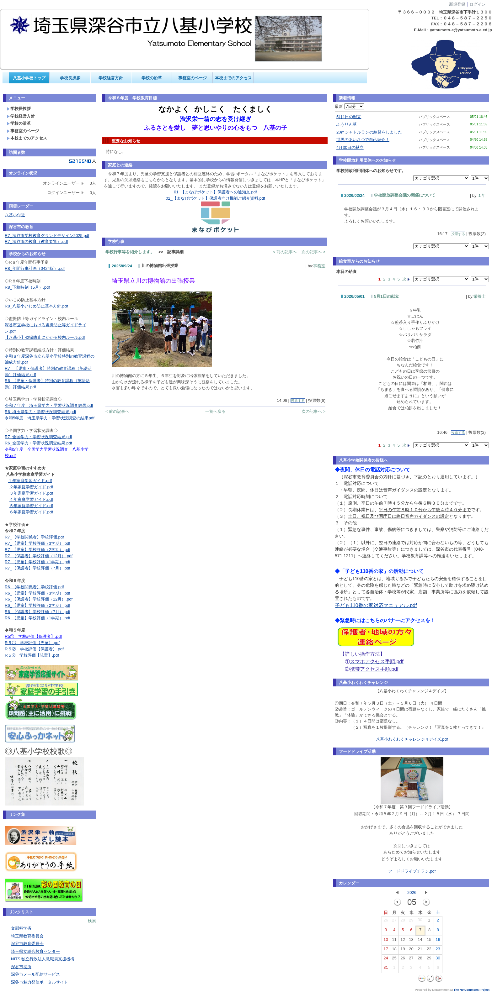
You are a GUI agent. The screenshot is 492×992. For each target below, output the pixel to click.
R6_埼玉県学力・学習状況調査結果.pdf (40, 411)
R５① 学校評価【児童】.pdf (32, 642)
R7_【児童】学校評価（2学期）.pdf (37, 549)
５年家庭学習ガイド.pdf (31, 505)
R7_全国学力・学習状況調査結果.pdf (38, 436)
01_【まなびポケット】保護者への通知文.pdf (215, 192)
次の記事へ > (313, 251)
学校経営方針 (111, 78)
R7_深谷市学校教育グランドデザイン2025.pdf (47, 235)
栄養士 (479, 296)
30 (420, 921)
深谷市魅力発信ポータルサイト (39, 982)
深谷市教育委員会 (27, 943)
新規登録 (457, 4)
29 (411, 921)
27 (394, 921)
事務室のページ (192, 78)
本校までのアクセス (233, 78)
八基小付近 (15, 215)
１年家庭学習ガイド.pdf (30, 480)
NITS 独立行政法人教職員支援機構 (42, 959)
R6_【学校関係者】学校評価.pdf (34, 587)
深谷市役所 (21, 966)
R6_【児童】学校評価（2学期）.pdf (37, 605)
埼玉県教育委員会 (27, 936)
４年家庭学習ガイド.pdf (31, 499)
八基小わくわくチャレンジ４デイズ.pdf (412, 739)
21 (420, 950)
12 (402, 941)
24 (385, 959)
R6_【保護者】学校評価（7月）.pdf (37, 611)
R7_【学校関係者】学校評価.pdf (34, 537)
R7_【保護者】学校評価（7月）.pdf (37, 568)
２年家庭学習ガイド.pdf (31, 487)
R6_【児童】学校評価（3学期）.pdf (37, 593)
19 (402, 950)
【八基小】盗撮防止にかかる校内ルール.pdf (45, 337)
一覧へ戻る (215, 411)
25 (394, 959)
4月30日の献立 (350, 147)
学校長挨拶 (70, 78)
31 (385, 969)
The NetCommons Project (471, 989)
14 (420, 941)
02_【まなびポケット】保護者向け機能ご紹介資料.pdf (215, 198)
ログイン (477, 4)
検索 (92, 920)
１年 (482, 195)
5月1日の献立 (348, 116)
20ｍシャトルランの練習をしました (369, 132)
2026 (411, 892)
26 (385, 921)
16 (438, 941)
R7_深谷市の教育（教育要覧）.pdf (36, 241)
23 (438, 950)
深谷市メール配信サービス (35, 974)
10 (385, 941)
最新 (349, 106)
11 (394, 941)
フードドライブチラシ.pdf (412, 871)
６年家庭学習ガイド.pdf (31, 512)
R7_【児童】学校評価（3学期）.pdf (37, 543)
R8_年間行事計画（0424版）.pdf (35, 268)
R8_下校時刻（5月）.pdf (27, 287)
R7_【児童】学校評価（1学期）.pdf (37, 561)
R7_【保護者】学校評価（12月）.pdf (38, 556)
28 (402, 921)
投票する (298, 400)
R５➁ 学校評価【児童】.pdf (32, 655)
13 (411, 941)
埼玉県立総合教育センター (35, 951)
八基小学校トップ (29, 78)
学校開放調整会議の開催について (404, 195)
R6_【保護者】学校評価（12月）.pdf (38, 599)
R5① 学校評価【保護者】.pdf (33, 636)
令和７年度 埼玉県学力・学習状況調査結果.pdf (49, 405)
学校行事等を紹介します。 (129, 251)
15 (429, 941)
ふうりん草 (346, 124)
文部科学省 (21, 928)
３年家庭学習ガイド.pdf (31, 493)
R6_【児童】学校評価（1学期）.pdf (37, 618)
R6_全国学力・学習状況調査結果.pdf (38, 443)
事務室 (319, 266)
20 (411, 950)
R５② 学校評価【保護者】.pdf (34, 649)
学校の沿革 (152, 78)
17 (385, 950)
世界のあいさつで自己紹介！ (362, 139)
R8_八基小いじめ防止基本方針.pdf (36, 306)
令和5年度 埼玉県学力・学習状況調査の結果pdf (49, 418)
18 (394, 950)
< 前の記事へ (285, 251)
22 (429, 950)
